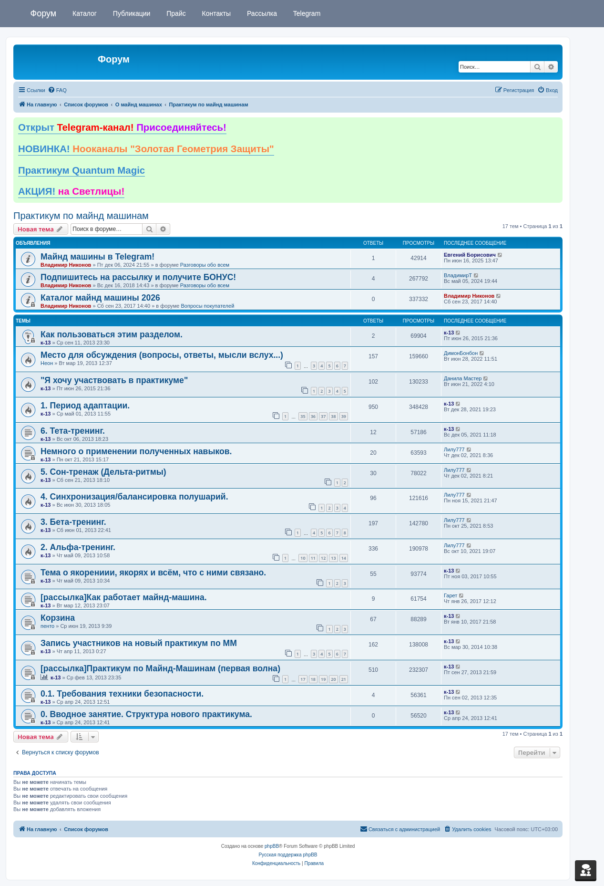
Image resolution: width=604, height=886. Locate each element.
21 (343, 679)
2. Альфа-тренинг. (78, 547)
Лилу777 (454, 449)
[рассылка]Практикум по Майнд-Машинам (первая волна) (160, 668)
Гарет (450, 595)
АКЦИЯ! (71, 191)
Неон (47, 363)
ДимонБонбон (461, 353)
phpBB (272, 846)
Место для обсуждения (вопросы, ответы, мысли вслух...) (162, 355)
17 (302, 679)
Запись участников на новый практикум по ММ (139, 643)
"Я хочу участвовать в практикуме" (114, 380)
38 (333, 416)
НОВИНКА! (146, 149)
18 (313, 679)
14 (343, 558)
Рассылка (261, 13)
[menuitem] (57, 90)
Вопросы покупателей (207, 306)
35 (302, 416)
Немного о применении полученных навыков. (136, 451)
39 (343, 416)
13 (333, 558)
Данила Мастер (462, 378)
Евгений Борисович (470, 255)
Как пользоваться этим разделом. (112, 334)
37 (323, 416)
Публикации (130, 13)
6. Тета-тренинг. (73, 431)
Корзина (58, 618)
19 (323, 679)
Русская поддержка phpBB (287, 854)
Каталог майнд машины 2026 (100, 297)
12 (323, 558)
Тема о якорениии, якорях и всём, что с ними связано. (153, 572)
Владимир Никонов (66, 265)
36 (313, 416)
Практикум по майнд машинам (81, 215)
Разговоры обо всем (204, 265)
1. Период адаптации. (85, 405)
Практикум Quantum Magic (81, 170)
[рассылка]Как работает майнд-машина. (124, 597)
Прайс (174, 13)
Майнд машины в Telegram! (97, 256)
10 (302, 558)
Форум (44, 13)
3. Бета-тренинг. (73, 522)
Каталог (84, 13)
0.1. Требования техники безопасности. (122, 693)
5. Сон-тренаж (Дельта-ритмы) (103, 472)
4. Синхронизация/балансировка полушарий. (134, 496)
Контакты (215, 13)
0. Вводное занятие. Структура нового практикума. (146, 714)
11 (313, 558)
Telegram (305, 13)
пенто (47, 626)
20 (333, 679)
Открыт (122, 127)
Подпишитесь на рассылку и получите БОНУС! (138, 277)
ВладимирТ (458, 275)
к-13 (46, 342)
